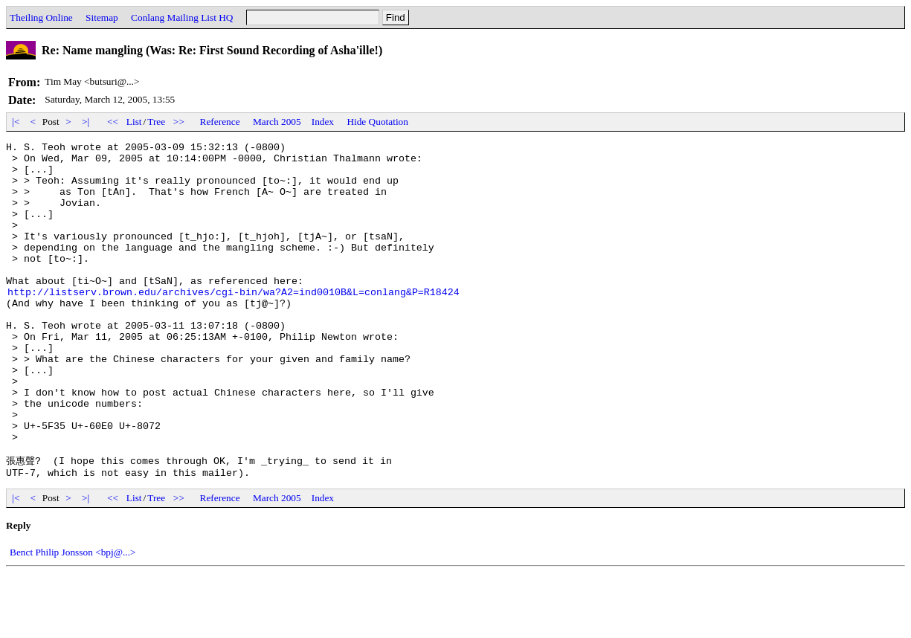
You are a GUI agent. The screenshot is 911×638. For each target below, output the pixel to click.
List (134, 121)
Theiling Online (41, 17)
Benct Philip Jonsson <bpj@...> (73, 617)
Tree (156, 121)
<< (113, 121)
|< (16, 121)
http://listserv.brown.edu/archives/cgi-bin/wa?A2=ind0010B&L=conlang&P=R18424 (233, 322)
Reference (220, 121)
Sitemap (102, 17)
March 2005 (277, 121)
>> (179, 121)
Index (323, 121)
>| (86, 121)
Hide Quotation (377, 121)
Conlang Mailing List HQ (182, 17)
